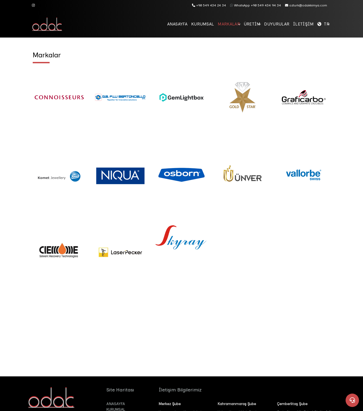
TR (323, 24)
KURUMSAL (164, 24)
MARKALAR (197, 24)
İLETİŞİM (293, 24)
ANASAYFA (131, 24)
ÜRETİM (227, 24)
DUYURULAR (259, 24)
